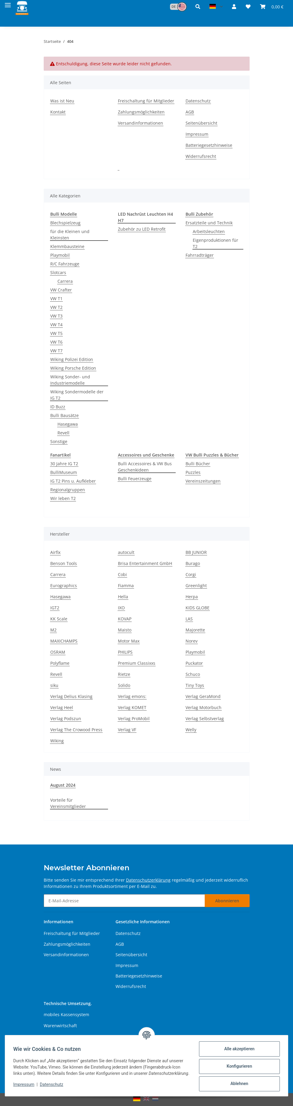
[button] (175, 6)
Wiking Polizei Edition (71, 359)
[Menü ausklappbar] (8, 3)
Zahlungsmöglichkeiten (141, 112)
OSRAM (57, 652)
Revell (63, 433)
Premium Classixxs (136, 663)
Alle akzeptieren (238, 1048)
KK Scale (58, 619)
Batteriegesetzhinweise (209, 145)
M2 (53, 630)
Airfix (55, 552)
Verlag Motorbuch (203, 707)
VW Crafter (61, 290)
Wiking (57, 741)
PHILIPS (125, 652)
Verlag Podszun (65, 718)
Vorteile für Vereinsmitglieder (68, 803)
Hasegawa (67, 424)
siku (54, 685)
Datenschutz (53, 1087)
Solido (124, 685)
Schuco (193, 674)
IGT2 (54, 608)
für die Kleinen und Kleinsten (69, 235)
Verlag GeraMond (203, 696)
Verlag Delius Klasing (71, 696)
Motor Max (128, 641)
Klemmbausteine (67, 246)
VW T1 (56, 298)
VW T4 (56, 324)
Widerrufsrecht (201, 156)
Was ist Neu (62, 101)
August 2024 (62, 785)
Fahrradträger (200, 255)
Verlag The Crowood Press (76, 729)
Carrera (65, 281)
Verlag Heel (61, 707)
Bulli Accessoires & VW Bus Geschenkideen (145, 467)
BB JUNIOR (196, 552)
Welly (191, 729)
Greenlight (196, 585)
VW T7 (56, 350)
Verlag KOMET (132, 707)
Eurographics (63, 585)
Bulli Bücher (198, 463)
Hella (123, 596)
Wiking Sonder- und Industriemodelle (70, 380)
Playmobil (60, 255)
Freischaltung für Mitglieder (146, 101)
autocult (126, 552)
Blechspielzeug (65, 223)
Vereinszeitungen (203, 481)
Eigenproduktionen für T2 (215, 243)
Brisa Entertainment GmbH (145, 563)
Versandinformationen (140, 123)
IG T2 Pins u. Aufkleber (73, 481)
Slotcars (58, 272)
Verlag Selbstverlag (205, 718)
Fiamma (126, 585)
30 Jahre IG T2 (64, 463)
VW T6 (56, 342)
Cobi (122, 574)
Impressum (25, 1087)
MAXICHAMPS (64, 641)
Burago (193, 563)
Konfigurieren (238, 1066)
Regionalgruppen (67, 489)
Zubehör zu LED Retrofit (142, 229)
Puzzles (193, 472)
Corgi (191, 574)
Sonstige (58, 441)
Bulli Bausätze (64, 415)
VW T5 (56, 333)
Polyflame (59, 663)
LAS (189, 619)
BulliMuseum (63, 472)
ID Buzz (57, 407)
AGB (190, 112)
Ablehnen (238, 1083)
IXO (121, 608)
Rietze (124, 674)
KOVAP (124, 619)
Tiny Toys (195, 685)
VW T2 (56, 307)
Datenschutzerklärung (148, 880)
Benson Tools (63, 563)
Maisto (124, 630)
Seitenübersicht (201, 123)
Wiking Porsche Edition (73, 368)
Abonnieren (227, 900)
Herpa (192, 596)
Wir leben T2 (63, 498)
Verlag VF (127, 729)
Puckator (194, 663)
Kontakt (58, 112)
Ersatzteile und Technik (209, 223)
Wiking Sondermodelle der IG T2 (77, 395)
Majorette (195, 630)
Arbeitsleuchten (209, 231)
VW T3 (56, 316)
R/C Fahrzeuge (64, 264)
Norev (192, 641)
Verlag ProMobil (134, 718)
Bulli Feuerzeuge (134, 478)
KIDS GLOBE (197, 608)
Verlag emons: (132, 696)
